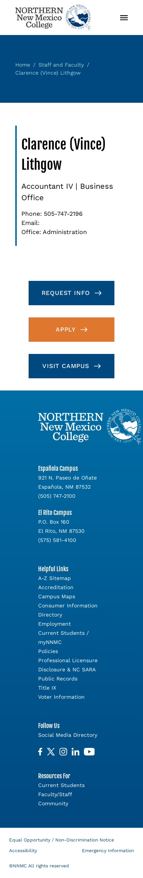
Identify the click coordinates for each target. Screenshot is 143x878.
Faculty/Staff (55, 794)
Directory (50, 615)
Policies (48, 651)
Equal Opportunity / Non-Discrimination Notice (61, 840)
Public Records (57, 679)
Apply (66, 329)
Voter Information (61, 697)
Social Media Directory (67, 735)
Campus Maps (56, 596)
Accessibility (23, 850)
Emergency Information (108, 850)
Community (53, 803)
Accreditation (56, 587)
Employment (54, 624)
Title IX (47, 688)
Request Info (66, 292)
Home (22, 65)
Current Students (61, 785)
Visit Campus (65, 366)
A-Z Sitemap (54, 578)
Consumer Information (68, 605)
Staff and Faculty (61, 65)
